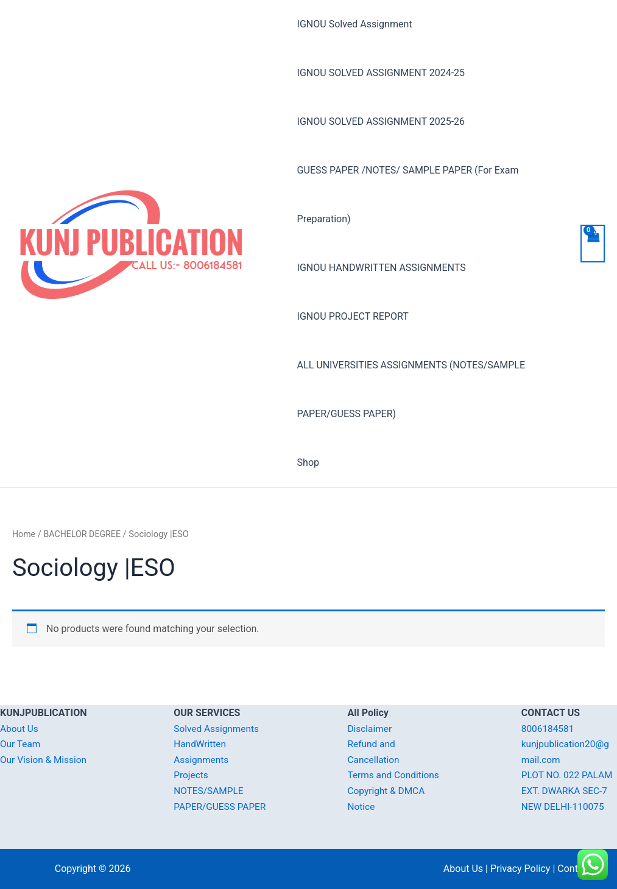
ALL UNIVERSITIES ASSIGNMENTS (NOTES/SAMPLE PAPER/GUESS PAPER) (411, 389)
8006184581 (548, 728)
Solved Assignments (218, 728)
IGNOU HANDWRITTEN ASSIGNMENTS (381, 267)
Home (24, 534)
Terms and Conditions (395, 775)
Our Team (21, 744)
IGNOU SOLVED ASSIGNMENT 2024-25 (381, 73)
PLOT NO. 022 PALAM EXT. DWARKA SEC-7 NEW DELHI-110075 (568, 791)
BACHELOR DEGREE (84, 534)
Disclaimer (370, 728)
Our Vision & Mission (45, 759)
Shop (308, 462)
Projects (192, 775)
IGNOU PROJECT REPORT (353, 316)
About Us (20, 728)
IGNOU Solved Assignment (354, 24)
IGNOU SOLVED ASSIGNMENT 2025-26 (381, 121)
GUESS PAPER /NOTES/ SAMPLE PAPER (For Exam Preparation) (408, 194)
